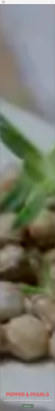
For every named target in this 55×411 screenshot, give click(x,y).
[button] (3, 2)
